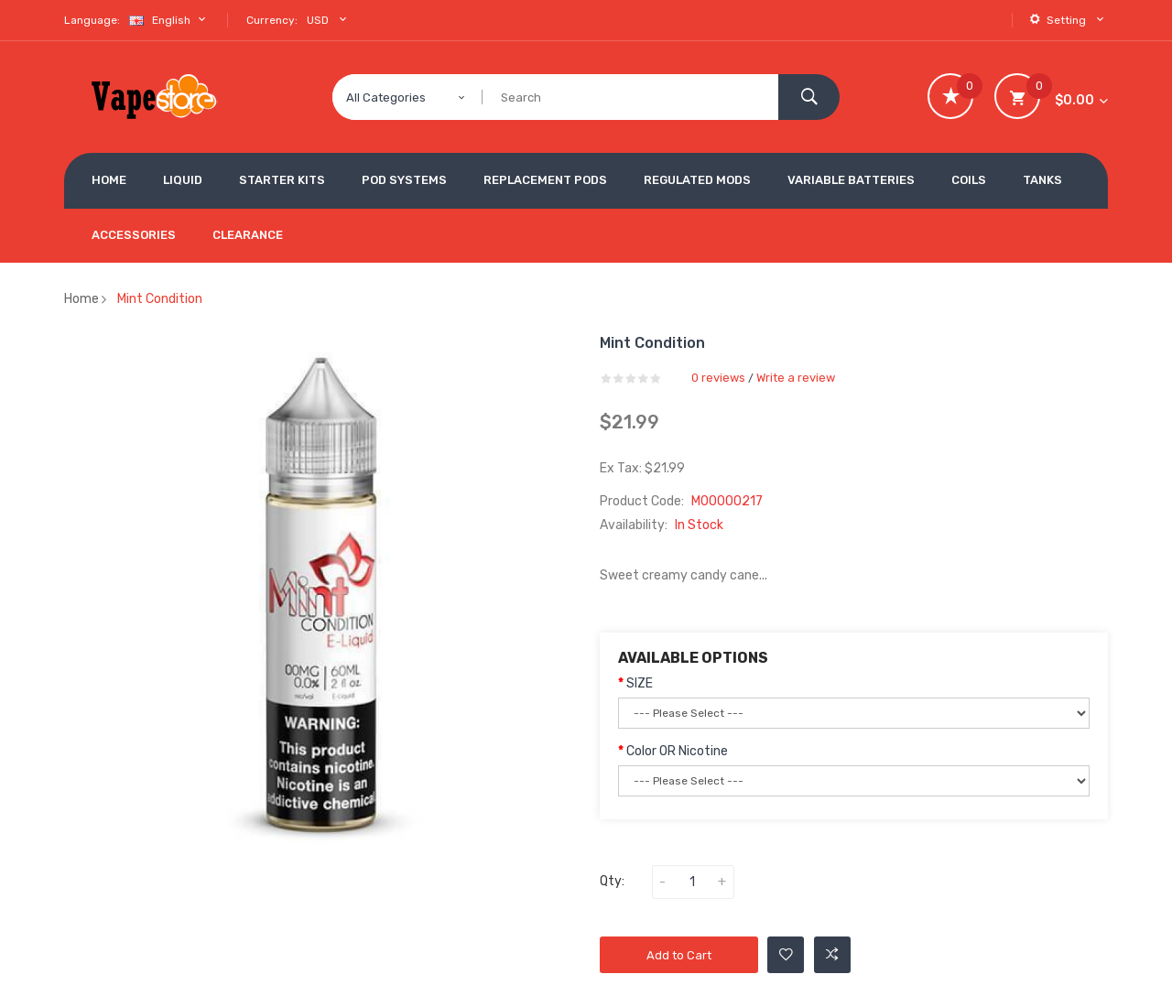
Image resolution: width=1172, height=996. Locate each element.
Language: (92, 20)
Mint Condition (159, 299)
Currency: (272, 20)
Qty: (612, 881)
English (169, 20)
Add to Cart (678, 955)
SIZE (639, 683)
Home (81, 299)
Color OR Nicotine (677, 751)
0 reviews (718, 377)
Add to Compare (832, 955)
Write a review (795, 377)
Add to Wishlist (786, 955)
